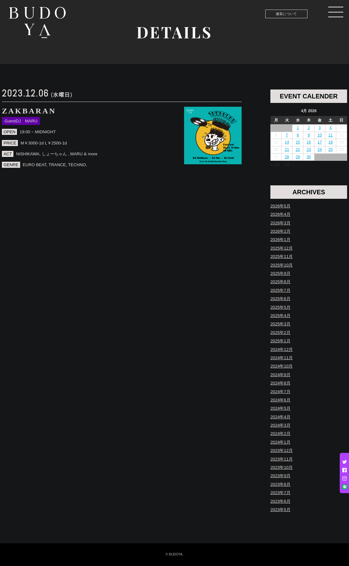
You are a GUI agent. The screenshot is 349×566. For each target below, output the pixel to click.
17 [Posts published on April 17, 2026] (319, 142)
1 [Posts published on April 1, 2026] (298, 128)
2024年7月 (280, 391)
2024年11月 (281, 357)
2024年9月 (280, 374)
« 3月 (275, 164)
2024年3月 (280, 425)
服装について (286, 14)
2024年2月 (280, 433)
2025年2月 (280, 332)
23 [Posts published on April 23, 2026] (308, 149)
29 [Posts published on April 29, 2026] (298, 157)
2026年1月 (280, 239)
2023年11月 (281, 459)
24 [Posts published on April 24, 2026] (319, 149)
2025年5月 (280, 307)
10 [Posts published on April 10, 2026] (319, 135)
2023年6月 (280, 501)
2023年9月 (280, 475)
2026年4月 (280, 214)
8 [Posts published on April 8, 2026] (298, 135)
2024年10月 (281, 366)
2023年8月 (280, 484)
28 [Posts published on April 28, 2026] (287, 157)
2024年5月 (280, 408)
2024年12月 (281, 349)
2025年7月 (280, 290)
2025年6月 (280, 298)
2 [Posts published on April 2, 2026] (309, 128)
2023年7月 (280, 492)
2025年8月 (280, 281)
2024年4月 (280, 417)
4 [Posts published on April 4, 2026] (331, 128)
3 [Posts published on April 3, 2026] (320, 128)
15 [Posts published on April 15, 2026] (298, 142)
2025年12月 (281, 248)
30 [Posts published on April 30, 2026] (308, 157)
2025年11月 (281, 256)
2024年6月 (280, 400)
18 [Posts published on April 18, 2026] (331, 142)
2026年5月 (280, 206)
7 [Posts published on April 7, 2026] (287, 135)
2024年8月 (280, 383)
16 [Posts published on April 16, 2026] (308, 142)
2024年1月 (280, 442)
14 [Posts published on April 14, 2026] (287, 142)
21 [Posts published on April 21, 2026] (287, 149)
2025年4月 (280, 315)
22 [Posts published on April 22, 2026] (298, 149)
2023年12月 (281, 450)
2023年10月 (281, 467)
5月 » (289, 164)
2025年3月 (280, 324)
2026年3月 (280, 223)
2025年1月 (280, 340)
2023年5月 (280, 509)
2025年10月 (281, 265)
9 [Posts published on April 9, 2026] (309, 135)
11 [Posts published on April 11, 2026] (331, 135)
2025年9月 (280, 273)
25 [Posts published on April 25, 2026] (331, 149)
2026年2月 (280, 231)
